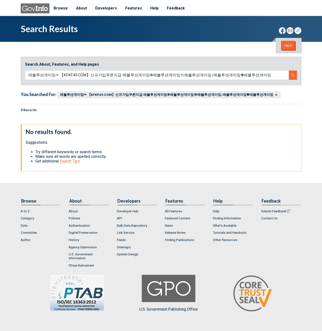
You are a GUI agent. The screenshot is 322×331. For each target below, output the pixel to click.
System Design (127, 254)
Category (27, 218)
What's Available (225, 225)
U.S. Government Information (81, 256)
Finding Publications (179, 240)
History (74, 240)
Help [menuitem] (154, 8)
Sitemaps (124, 247)
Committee (29, 232)
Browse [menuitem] (61, 8)
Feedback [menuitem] (176, 8)
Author (26, 240)
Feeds (121, 240)
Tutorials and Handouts (229, 232)
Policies (74, 218)
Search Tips (70, 161)
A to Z (25, 211)
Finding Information (227, 218)
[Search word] (157, 75)
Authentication (79, 225)
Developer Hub (127, 211)
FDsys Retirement (81, 265)
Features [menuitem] (133, 8)
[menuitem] (41, 211)
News (169, 225)
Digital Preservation (83, 232)
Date (24, 225)
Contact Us (269, 218)
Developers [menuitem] (106, 8)
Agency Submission (83, 247)
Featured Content (177, 218)
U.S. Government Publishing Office (168, 293)
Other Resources (225, 240)
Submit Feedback (273, 211)
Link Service (125, 232)
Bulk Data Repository (132, 225)
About (73, 211)
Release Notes (175, 232)
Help (288, 45)
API (119, 218)
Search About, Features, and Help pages (62, 64)
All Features (173, 211)
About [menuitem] (81, 8)
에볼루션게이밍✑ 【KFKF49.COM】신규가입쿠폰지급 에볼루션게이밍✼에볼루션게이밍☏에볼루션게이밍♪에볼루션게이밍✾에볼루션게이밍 (167, 95)
